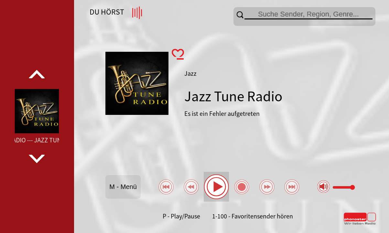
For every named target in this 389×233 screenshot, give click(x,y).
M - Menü (122, 186)
